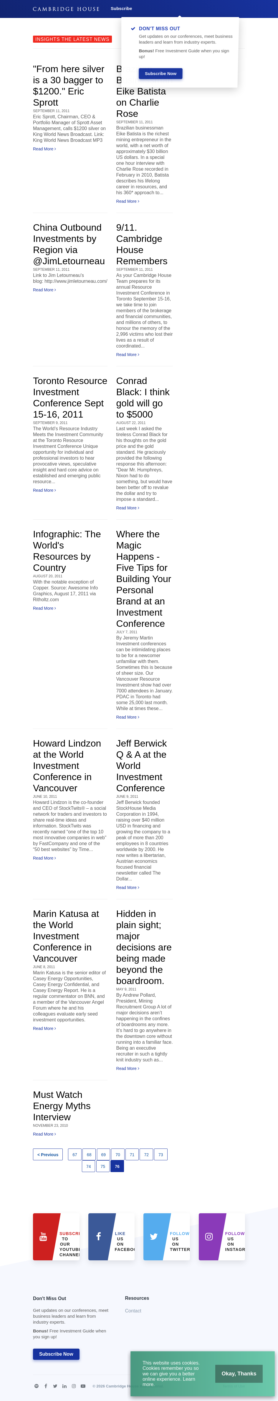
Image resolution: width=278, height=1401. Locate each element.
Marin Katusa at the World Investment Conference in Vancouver (66, 936)
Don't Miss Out (71, 1319)
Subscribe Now (56, 1354)
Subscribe (121, 8)
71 (132, 1154)
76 (117, 1166)
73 (160, 1154)
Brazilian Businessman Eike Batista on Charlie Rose (144, 91)
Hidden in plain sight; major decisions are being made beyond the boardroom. (144, 947)
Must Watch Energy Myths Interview (62, 1105)
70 (117, 1154)
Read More (44, 149)
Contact (133, 1310)
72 (146, 1154)
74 (88, 1166)
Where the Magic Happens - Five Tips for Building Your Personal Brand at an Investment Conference (143, 579)
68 (89, 1154)
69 (103, 1154)
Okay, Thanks (232, 1377)
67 (74, 1154)
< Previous (47, 1154)
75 (103, 1166)
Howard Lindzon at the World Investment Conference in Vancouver (67, 765)
